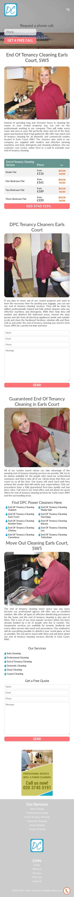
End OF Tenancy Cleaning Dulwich (21, 508)
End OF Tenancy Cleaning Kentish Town (21, 522)
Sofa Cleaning (14, 653)
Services (37, 873)
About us (37, 868)
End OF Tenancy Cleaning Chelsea (21, 529)
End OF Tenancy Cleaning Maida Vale (54, 508)
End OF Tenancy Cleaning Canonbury (21, 536)
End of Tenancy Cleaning (19, 661)
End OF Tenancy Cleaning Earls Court (21, 515)
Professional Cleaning (18, 657)
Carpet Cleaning (15, 673)
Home (37, 864)
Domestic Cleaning (16, 665)
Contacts (37, 881)
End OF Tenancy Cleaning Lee (54, 529)
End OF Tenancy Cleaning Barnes (54, 522)
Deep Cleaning (14, 669)
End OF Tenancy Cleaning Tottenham (54, 536)
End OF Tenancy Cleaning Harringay (54, 515)
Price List (37, 877)
